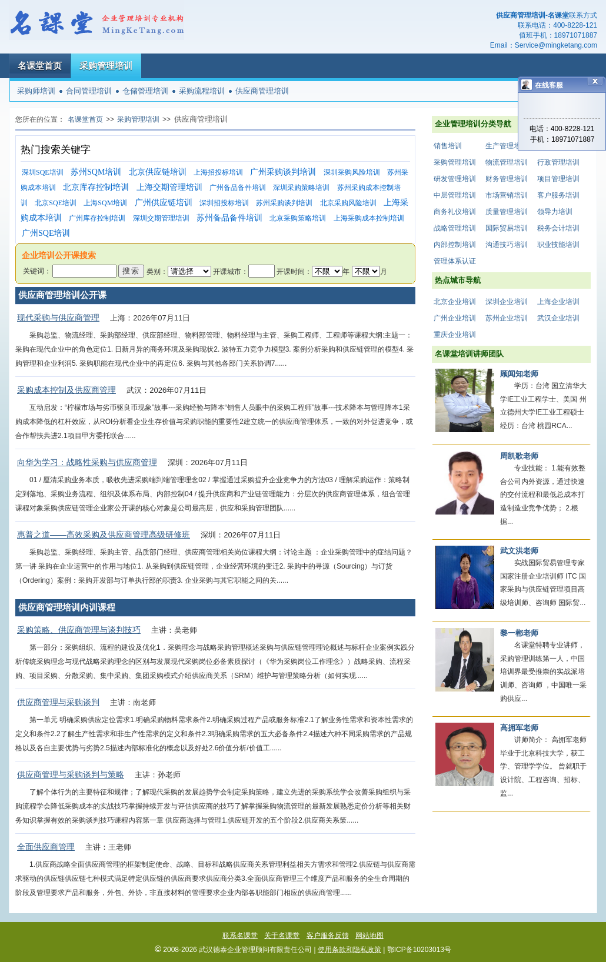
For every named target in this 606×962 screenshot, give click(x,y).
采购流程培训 (202, 90)
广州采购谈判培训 (283, 172)
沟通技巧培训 (506, 244)
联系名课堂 (240, 935)
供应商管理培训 (262, 90)
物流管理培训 (506, 162)
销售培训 (448, 146)
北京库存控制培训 (96, 187)
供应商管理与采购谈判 (58, 702)
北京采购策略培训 (297, 218)
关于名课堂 (281, 935)
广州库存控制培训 (97, 218)
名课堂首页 (40, 66)
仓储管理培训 (145, 90)
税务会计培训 (558, 228)
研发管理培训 (455, 179)
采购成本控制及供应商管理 (66, 390)
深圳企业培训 (506, 302)
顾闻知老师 (519, 373)
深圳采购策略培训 (301, 187)
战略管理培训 (455, 228)
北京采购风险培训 (348, 203)
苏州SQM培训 (96, 172)
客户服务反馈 (328, 935)
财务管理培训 (506, 179)
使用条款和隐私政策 (349, 950)
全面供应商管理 (46, 846)
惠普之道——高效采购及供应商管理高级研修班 (103, 534)
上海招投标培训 (218, 172)
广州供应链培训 (163, 202)
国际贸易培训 (506, 228)
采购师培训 (36, 90)
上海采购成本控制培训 (369, 218)
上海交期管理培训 (169, 187)
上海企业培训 (558, 302)
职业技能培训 (558, 244)
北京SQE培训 (55, 203)
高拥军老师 (519, 727)
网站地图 (369, 935)
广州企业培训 (455, 318)
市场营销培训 (506, 195)
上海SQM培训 (105, 203)
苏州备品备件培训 (229, 217)
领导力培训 (554, 212)
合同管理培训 (89, 90)
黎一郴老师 (519, 633)
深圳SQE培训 (43, 172)
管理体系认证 (455, 261)
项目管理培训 (558, 179)
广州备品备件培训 (237, 187)
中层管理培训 (455, 195)
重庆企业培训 (455, 334)
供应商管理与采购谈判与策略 (70, 774)
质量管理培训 (506, 212)
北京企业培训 (455, 302)
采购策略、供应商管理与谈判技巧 (79, 629)
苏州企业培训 (506, 318)
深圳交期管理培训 (161, 218)
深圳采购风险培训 (352, 172)
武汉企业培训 (558, 318)
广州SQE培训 (46, 233)
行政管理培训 (558, 162)
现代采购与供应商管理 (58, 317)
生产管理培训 (506, 146)
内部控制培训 (455, 244)
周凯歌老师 (519, 456)
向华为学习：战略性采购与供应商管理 (87, 462)
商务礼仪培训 (455, 212)
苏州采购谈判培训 (284, 203)
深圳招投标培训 (224, 203)
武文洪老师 (519, 550)
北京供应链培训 (158, 172)
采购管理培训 (105, 66)
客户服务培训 (558, 195)
